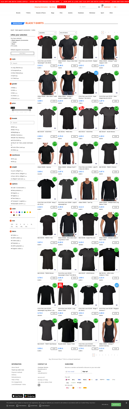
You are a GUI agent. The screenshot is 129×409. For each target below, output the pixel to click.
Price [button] (14, 100)
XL (31, 221)
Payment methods (17, 369)
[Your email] (73, 368)
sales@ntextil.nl (42, 370)
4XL (21, 223)
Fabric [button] (14, 228)
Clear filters (22, 50)
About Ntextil (15, 364)
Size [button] (13, 217)
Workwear (92, 13)
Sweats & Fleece (41, 13)
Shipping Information (41, 7)
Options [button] (15, 180)
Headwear (81, 13)
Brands (18, 13)
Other (111, 13)
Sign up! (85, 368)
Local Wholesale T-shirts (19, 381)
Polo (61, 13)
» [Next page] (117, 29)
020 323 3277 (42, 374)
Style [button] (13, 56)
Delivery (14, 371)
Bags (52, 13)
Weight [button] (14, 164)
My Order (52, 7)
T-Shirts (28, 13)
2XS (12, 221)
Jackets (70, 13)
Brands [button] (14, 115)
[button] (99, 7)
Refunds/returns (16, 374)
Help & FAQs (15, 376)
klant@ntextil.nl (42, 366)
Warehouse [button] (16, 152)
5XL (26, 223)
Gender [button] (14, 80)
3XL (17, 223)
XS (16, 221)
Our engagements (17, 379)
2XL (12, 223)
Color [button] (14, 205)
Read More (92, 402)
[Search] (87, 6)
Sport (102, 13)
